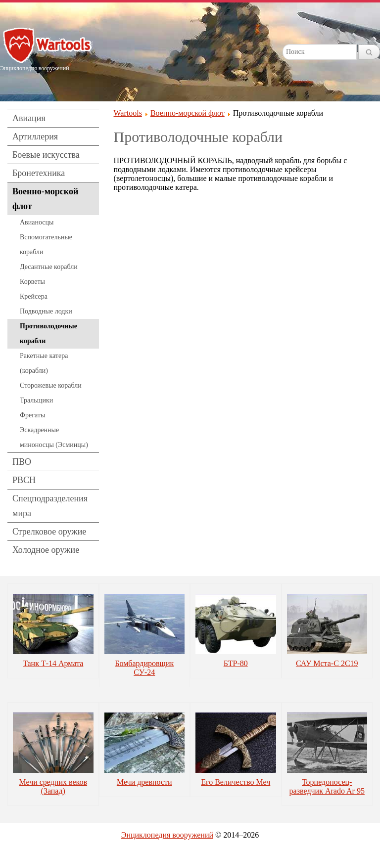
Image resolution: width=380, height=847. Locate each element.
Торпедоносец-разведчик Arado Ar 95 (327, 786)
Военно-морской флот (45, 198)
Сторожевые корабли (51, 385)
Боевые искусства (46, 155)
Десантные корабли (49, 266)
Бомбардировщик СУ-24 (144, 667)
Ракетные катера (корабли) (44, 363)
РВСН (24, 480)
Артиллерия (35, 136)
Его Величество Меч (235, 782)
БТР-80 (236, 663)
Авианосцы (36, 222)
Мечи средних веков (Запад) (53, 786)
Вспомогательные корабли (46, 244)
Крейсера (34, 296)
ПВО (21, 462)
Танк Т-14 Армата (53, 663)
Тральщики (36, 400)
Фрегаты (32, 415)
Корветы (32, 281)
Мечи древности (144, 782)
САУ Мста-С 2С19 (327, 663)
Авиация (29, 118)
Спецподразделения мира (50, 505)
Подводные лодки (46, 311)
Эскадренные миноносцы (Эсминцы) (54, 437)
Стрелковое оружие (49, 531)
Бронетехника (38, 173)
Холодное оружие (45, 550)
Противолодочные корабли (48, 333)
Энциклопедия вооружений (167, 835)
